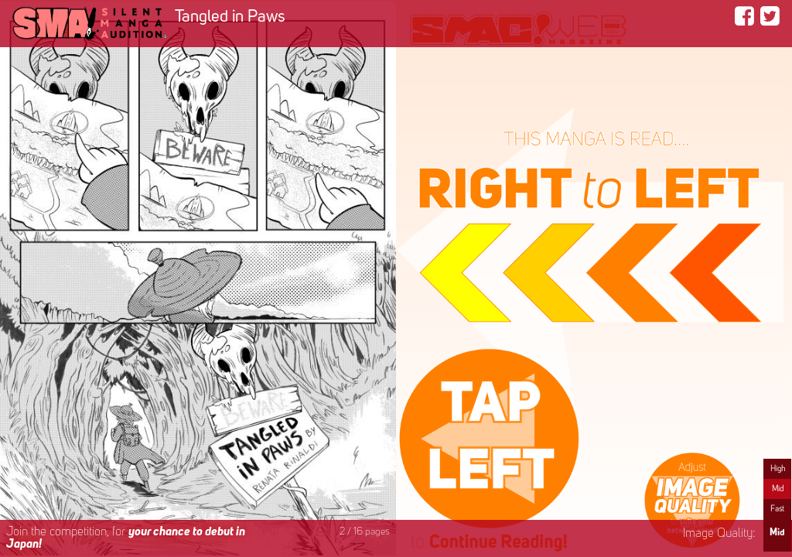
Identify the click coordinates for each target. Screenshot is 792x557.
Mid (777, 489)
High (777, 469)
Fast (777, 509)
